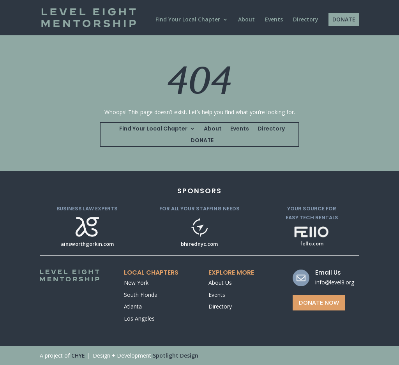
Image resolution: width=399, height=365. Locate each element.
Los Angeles (139, 318)
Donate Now (319, 302)
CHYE (78, 355)
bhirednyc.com (199, 243)
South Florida (140, 294)
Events (274, 20)
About (246, 20)
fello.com (311, 243)
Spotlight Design (175, 355)
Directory (305, 20)
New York (136, 282)
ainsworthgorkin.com (87, 243)
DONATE (343, 19)
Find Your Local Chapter (187, 20)
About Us (220, 282)
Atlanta (133, 306)
